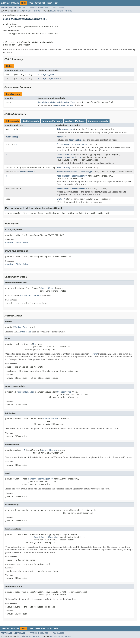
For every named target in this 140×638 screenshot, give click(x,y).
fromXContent (63, 144)
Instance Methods (52, 121)
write (59, 199)
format (60, 137)
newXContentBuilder (67, 172)
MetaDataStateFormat (49, 102)
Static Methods (30, 121)
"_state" (94, 354)
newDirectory (63, 167)
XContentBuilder (25, 172)
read (59, 176)
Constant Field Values (17, 243)
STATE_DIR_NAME (46, 74)
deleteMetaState (65, 129)
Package (15, 3)
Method (36, 11)
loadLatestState (65, 154)
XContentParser (80, 144)
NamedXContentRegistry (69, 157)
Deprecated (40, 3)
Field (20, 11)
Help (56, 3)
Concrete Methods (98, 121)
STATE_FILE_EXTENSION (49, 78)
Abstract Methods (74, 121)
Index (49, 3)
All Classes (58, 8)
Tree (31, 3)
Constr (27, 11)
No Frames (43, 8)
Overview (5, 3)
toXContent (62, 189)
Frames (33, 8)
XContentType (68, 102)
